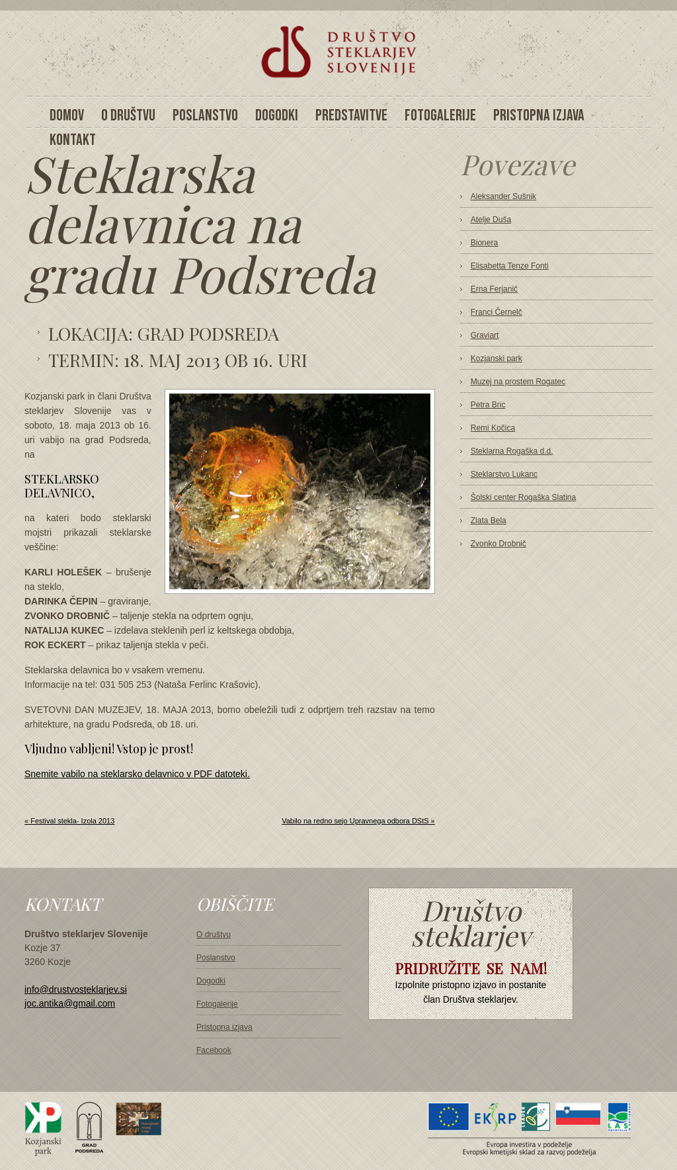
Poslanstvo (215, 957)
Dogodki (210, 980)
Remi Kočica (493, 428)
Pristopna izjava (224, 1027)
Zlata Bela (488, 520)
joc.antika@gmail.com (69, 1003)
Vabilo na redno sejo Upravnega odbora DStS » (358, 821)
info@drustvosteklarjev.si (75, 989)
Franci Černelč (496, 312)
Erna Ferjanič (494, 289)
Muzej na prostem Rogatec (518, 381)
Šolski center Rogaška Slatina (523, 497)
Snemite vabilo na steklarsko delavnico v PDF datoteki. (137, 774)
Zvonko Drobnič (498, 543)
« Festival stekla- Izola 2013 (69, 821)
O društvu (213, 934)
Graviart (485, 335)
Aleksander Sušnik (503, 196)
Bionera (484, 242)
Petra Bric (488, 404)
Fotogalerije (217, 1004)
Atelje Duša (491, 219)
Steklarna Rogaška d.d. (512, 451)
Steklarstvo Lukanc (504, 474)
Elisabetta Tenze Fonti (510, 266)
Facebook (213, 1050)
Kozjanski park (496, 358)
